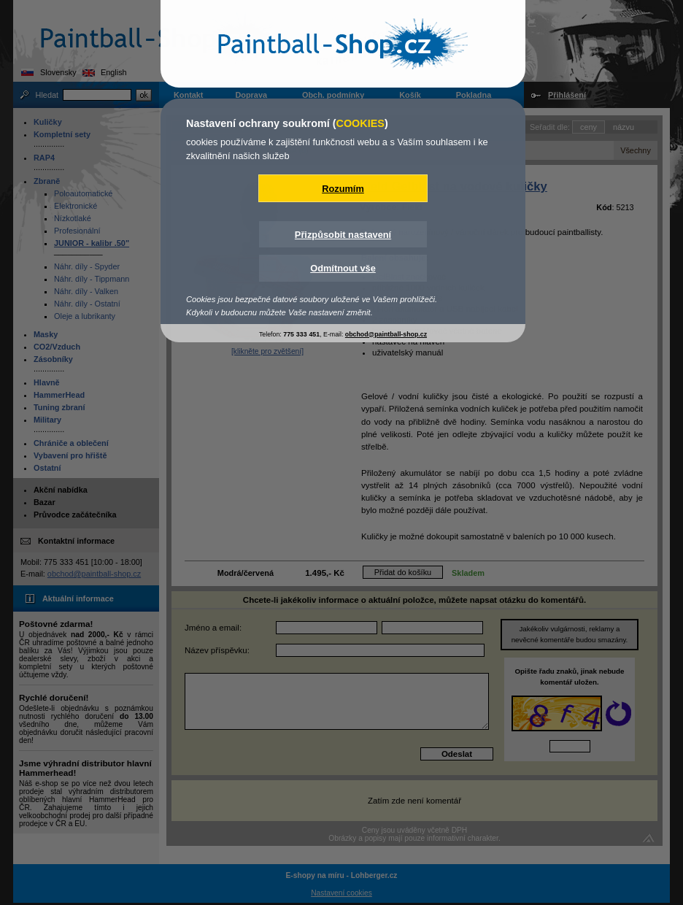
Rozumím (343, 188)
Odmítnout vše (343, 268)
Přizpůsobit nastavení (343, 234)
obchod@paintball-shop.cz (386, 334)
